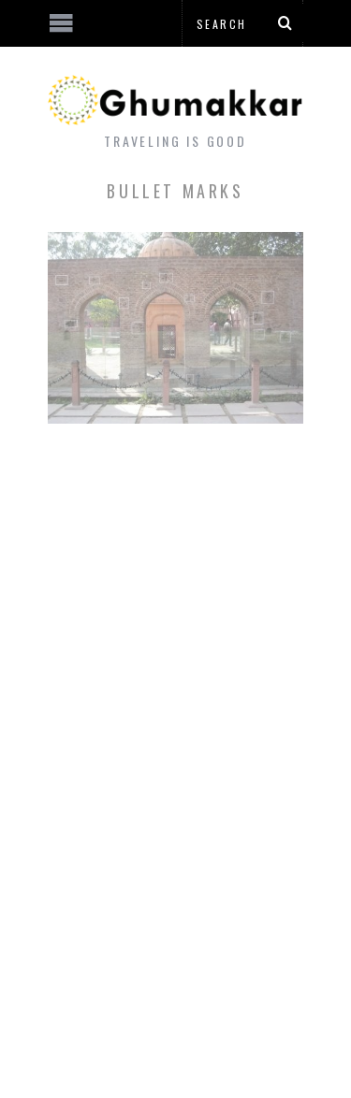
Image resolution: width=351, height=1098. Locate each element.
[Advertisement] (154, 1027)
